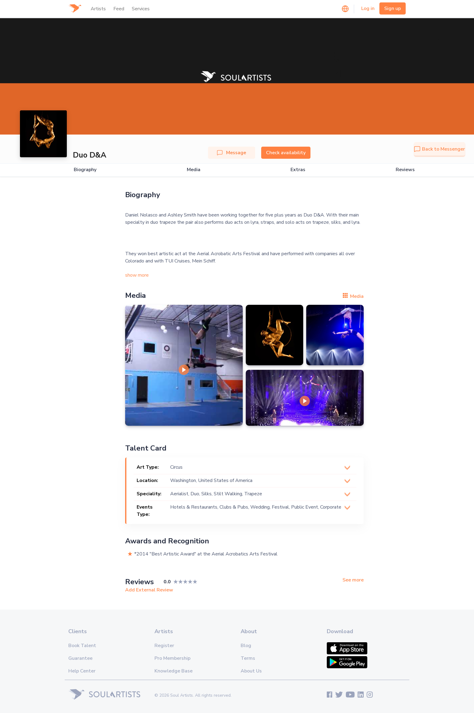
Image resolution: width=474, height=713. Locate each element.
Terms (248, 658)
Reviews (405, 170)
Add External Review (149, 590)
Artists (98, 8)
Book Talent (82, 646)
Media (193, 170)
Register (164, 646)
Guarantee (80, 658)
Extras (298, 170)
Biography (85, 170)
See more (353, 580)
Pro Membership (172, 658)
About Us (251, 671)
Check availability (286, 152)
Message (231, 152)
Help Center (82, 671)
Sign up (392, 8)
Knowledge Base (173, 671)
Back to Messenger (439, 149)
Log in (368, 8)
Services (141, 8)
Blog (246, 646)
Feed (118, 8)
